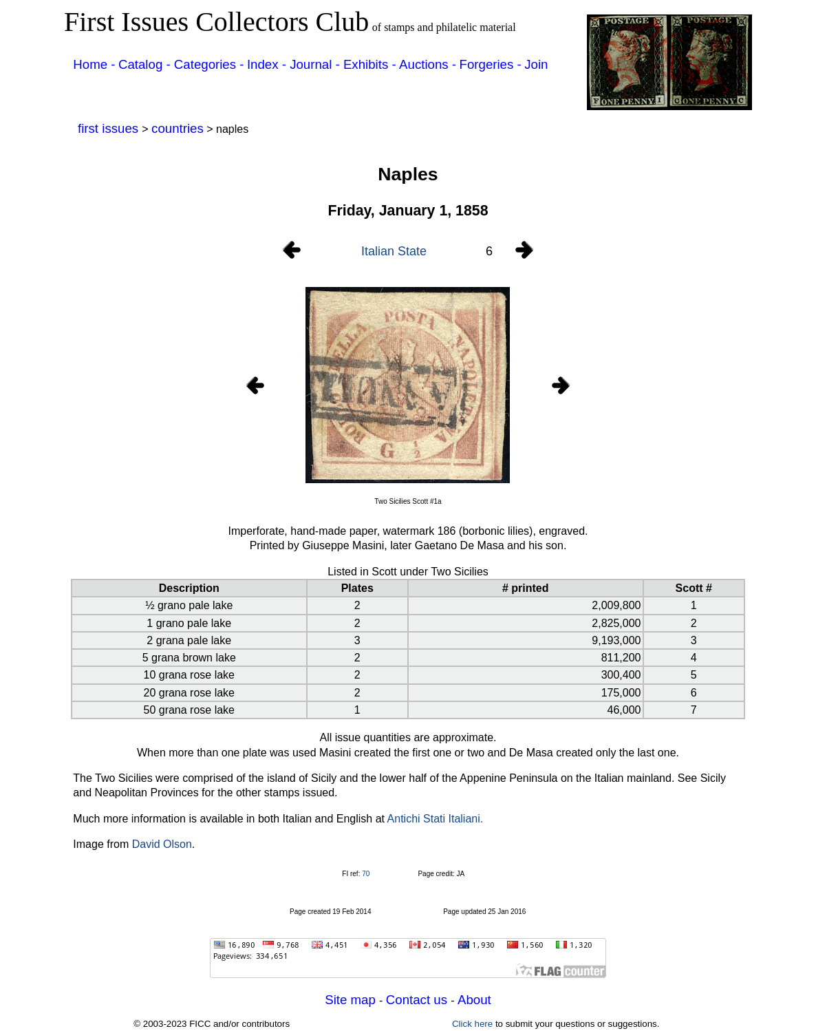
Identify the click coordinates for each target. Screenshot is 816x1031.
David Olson (162, 844)
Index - (268, 64)
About (474, 999)
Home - (94, 64)
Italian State (394, 251)
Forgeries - (491, 64)
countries (177, 128)
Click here (472, 1024)
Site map (352, 999)
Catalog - (146, 64)
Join (536, 64)
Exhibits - (369, 64)
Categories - (209, 64)
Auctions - (427, 64)
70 (365, 874)
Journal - (316, 64)
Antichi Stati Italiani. (435, 819)
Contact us (418, 999)
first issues (110, 128)
